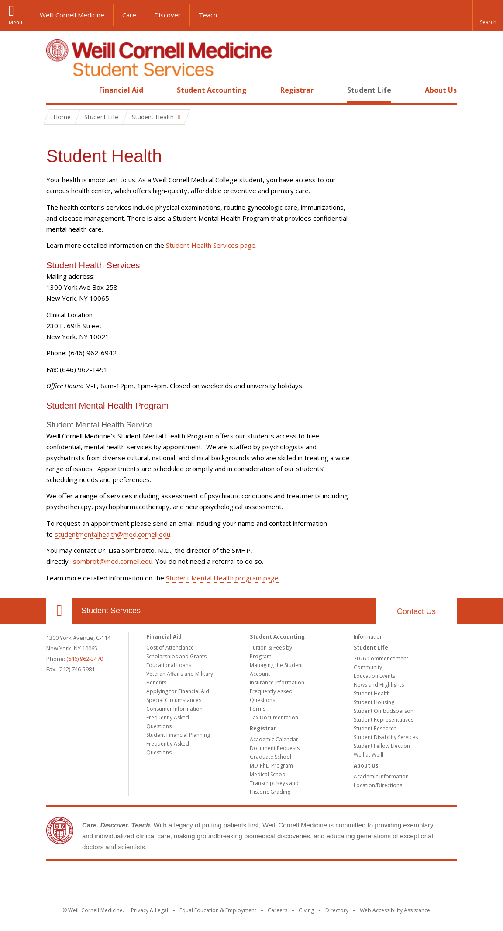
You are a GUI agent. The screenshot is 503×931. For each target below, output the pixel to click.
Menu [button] (15, 22)
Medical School (268, 774)
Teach (208, 14)
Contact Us (416, 611)
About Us (441, 90)
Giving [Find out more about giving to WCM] (306, 910)
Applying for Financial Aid (177, 691)
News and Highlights (379, 684)
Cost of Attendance (170, 647)
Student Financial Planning (178, 735)
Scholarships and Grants (176, 656)
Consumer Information (174, 708)
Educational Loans (168, 665)
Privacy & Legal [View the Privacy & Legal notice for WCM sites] (149, 910)
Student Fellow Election (382, 746)
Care (129, 14)
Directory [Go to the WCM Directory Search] (336, 910)
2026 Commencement (381, 658)
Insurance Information (277, 682)
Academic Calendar (274, 739)
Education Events (374, 676)
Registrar (297, 90)
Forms (257, 708)
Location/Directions (378, 785)
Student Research (375, 728)
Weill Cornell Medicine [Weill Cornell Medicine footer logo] (251, 878)
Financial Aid (121, 90)
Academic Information (381, 776)
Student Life (369, 90)
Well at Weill (368, 754)
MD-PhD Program (271, 765)
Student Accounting (212, 90)
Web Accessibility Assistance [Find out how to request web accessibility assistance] (395, 910)
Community (368, 667)
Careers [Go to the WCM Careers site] (277, 910)
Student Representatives (383, 719)
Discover (167, 14)
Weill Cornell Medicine (72, 14)
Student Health (372, 693)
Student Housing (374, 702)
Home (56, 90)
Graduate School (270, 757)
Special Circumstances (173, 700)
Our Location (59, 611)
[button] (487, 15)
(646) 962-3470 (84, 659)
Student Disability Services (386, 737)
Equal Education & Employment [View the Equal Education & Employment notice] (217, 910)
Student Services (111, 610)
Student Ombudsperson (383, 711)
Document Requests (275, 748)
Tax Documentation (274, 717)
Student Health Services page (210, 245)
